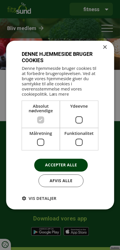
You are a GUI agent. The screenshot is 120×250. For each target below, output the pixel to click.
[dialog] (60, 125)
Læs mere (59, 94)
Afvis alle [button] (61, 180)
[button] (39, 198)
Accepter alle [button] (61, 165)
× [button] (105, 47)
